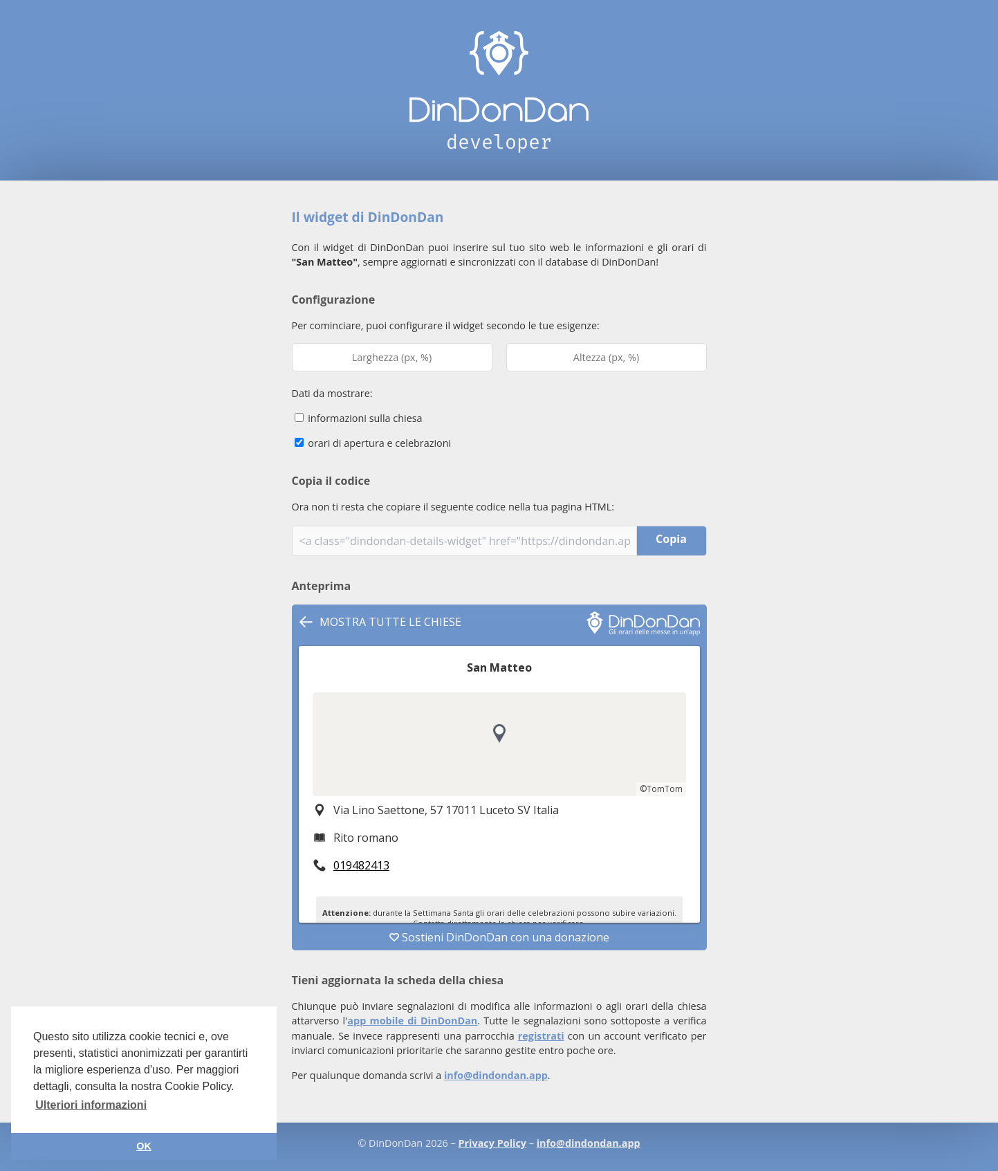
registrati (541, 1035)
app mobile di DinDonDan (412, 1020)
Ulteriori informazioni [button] (91, 1105)
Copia (671, 538)
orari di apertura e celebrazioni (373, 443)
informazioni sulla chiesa (359, 418)
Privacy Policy (492, 1143)
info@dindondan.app (496, 1075)
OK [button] (143, 1146)
